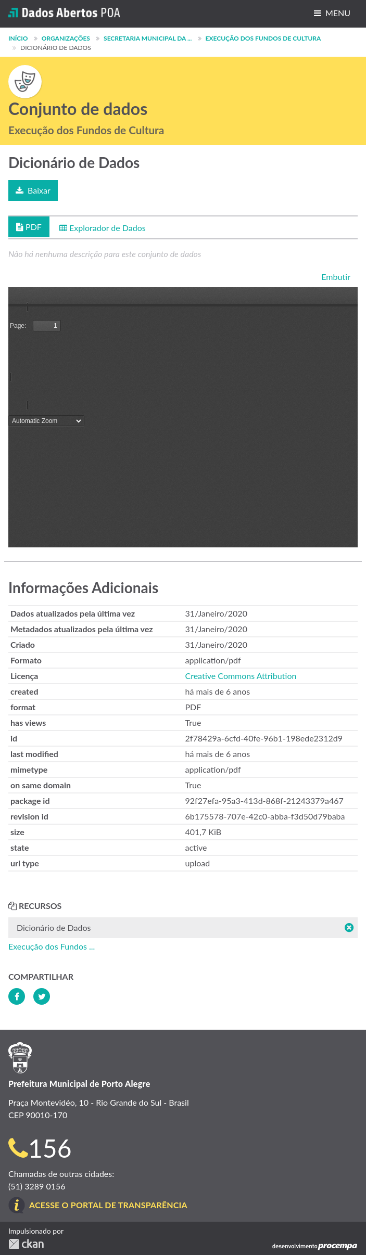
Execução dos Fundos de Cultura (263, 38)
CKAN (26, 1243)
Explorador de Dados (102, 228)
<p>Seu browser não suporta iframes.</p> (183, 417)
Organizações (66, 38)
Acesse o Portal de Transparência (108, 1205)
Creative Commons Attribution (241, 676)
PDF (29, 227)
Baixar (33, 190)
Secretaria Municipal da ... (148, 38)
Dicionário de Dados (55, 48)
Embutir (334, 276)
